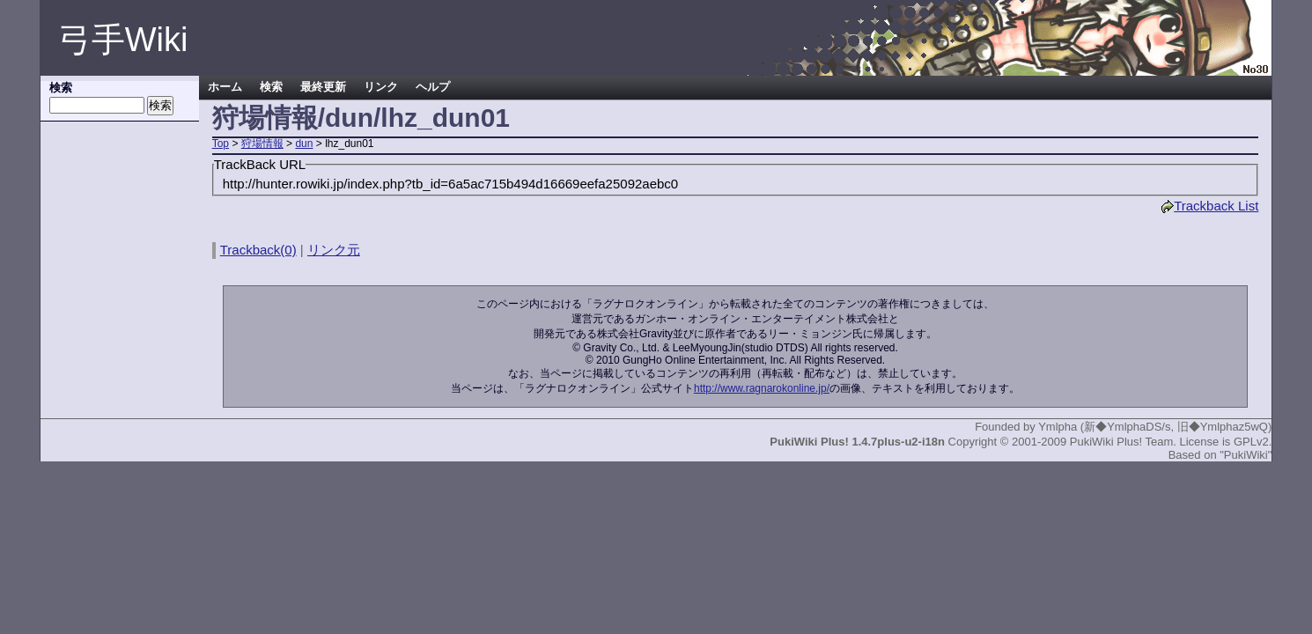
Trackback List (1209, 205)
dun (304, 143)
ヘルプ (433, 87)
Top (220, 143)
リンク (381, 87)
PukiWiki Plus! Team (1122, 441)
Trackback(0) (258, 249)
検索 (271, 87)
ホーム (225, 87)
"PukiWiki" (1245, 454)
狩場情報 (262, 143)
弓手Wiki (123, 39)
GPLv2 (1251, 441)
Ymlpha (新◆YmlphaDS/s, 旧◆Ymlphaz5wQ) (1154, 426)
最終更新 (323, 87)
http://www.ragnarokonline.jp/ (761, 388)
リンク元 (333, 249)
